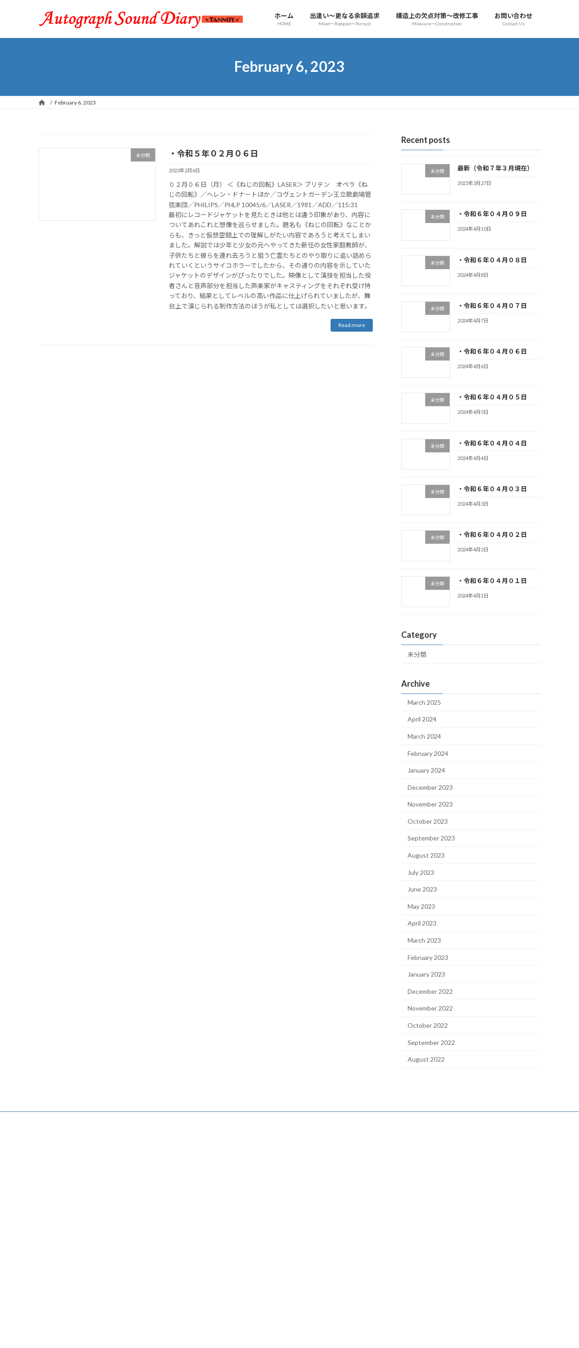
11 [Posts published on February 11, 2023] (506, 1189)
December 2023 (430, 787)
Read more (351, 325)
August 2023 (426, 855)
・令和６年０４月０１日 (492, 580)
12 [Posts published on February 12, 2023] (529, 1189)
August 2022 (426, 1059)
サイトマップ (113, 1119)
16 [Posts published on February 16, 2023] (461, 1199)
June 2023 (422, 889)
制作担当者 (205, 1119)
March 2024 (424, 736)
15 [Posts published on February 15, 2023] (439, 1199)
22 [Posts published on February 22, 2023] (439, 1209)
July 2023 (421, 872)
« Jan (388, 1231)
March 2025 (424, 702)
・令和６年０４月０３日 (492, 489)
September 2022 (431, 1042)
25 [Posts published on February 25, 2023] (506, 1209)
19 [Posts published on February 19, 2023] (529, 1199)
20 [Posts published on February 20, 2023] (393, 1209)
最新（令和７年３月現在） (495, 168)
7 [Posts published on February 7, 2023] (416, 1189)
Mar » (534, 1231)
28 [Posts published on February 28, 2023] (416, 1219)
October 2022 (428, 1025)
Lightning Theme (287, 1332)
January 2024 (426, 770)
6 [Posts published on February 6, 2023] (393, 1189)
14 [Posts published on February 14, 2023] (416, 1199)
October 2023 (428, 821)
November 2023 (430, 804)
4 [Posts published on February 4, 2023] (506, 1179)
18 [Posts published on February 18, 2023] (506, 1199)
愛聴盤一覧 (161, 1119)
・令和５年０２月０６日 (213, 153)
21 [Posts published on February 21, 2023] (416, 1209)
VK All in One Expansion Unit (347, 1332)
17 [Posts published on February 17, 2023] (484, 1199)
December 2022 (430, 991)
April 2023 (422, 923)
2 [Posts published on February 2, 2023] (461, 1179)
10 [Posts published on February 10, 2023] (484, 1189)
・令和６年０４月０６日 (492, 351)
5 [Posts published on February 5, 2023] (529, 1179)
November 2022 (430, 1008)
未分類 (417, 654)
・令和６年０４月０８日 (492, 259)
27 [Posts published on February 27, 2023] (393, 1219)
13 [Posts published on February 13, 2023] (393, 1199)
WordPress (241, 1332)
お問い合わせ (63, 1119)
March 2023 (424, 940)
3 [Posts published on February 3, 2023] (483, 1179)
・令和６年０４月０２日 (492, 534)
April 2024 (422, 719)
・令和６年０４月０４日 (492, 443)
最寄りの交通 (253, 1119)
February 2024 (428, 753)
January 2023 (426, 974)
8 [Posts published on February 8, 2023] (439, 1189)
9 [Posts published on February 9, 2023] (461, 1189)
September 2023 (431, 838)
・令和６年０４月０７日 (492, 305)
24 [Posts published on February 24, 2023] (484, 1209)
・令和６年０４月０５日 (492, 397)
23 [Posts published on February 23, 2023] (461, 1209)
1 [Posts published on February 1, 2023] (439, 1179)
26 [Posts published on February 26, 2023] (529, 1209)
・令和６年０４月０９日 (492, 214)
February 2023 (428, 957)
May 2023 (421, 906)
